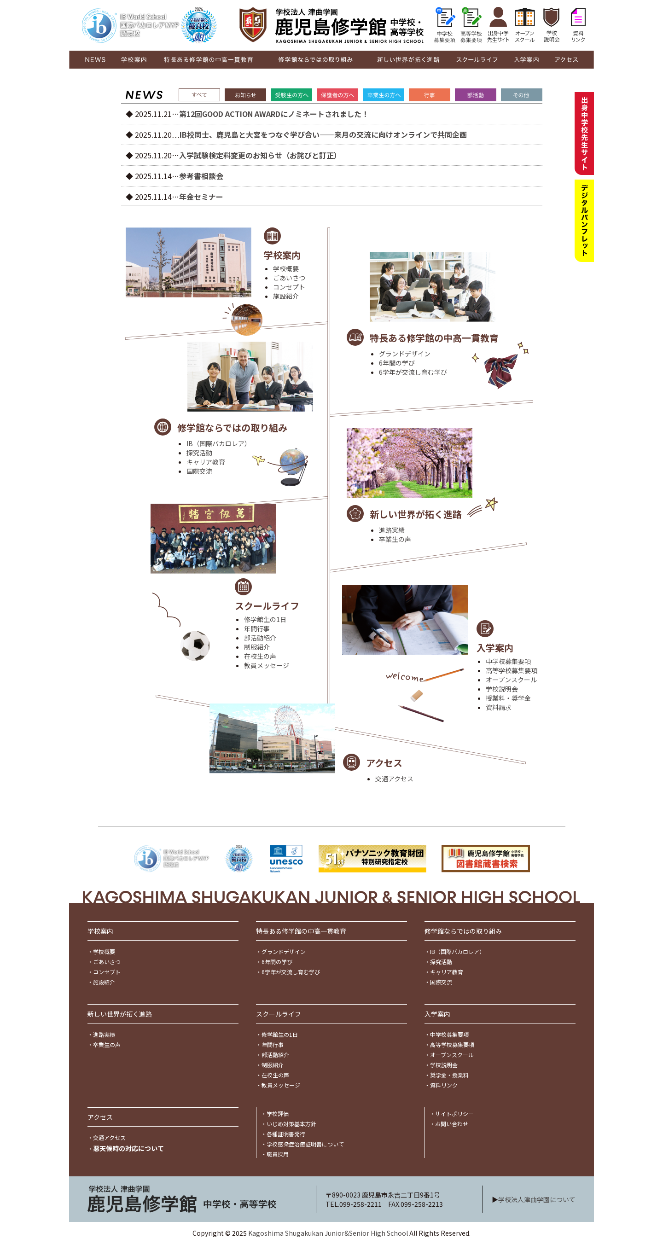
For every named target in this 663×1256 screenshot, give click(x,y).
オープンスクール (511, 679)
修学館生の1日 (265, 619)
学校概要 (286, 268)
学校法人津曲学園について (537, 1199)
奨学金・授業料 (449, 1075)
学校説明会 (502, 688)
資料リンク (444, 1085)
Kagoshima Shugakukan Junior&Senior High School (328, 1233)
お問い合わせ (451, 1124)
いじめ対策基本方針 (291, 1124)
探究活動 (199, 452)
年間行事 (257, 628)
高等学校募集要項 (511, 670)
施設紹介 (286, 296)
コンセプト (289, 286)
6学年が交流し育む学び (413, 372)
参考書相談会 (201, 175)
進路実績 (392, 530)
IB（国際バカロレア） (218, 443)
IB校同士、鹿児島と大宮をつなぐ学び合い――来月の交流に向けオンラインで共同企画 (323, 134)
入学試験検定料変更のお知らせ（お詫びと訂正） (260, 155)
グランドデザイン (404, 353)
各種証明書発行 (286, 1134)
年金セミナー (201, 196)
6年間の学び (397, 362)
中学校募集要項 (508, 661)
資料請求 (499, 707)
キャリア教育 (205, 461)
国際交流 (199, 471)
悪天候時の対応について (128, 1148)
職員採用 (278, 1154)
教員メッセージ (266, 665)
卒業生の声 (395, 539)
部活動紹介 (260, 637)
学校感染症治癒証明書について (305, 1144)
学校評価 (278, 1113)
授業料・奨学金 (508, 698)
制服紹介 (257, 646)
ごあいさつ (289, 277)
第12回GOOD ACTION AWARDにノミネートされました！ (274, 113)
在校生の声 (260, 656)
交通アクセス (394, 778)
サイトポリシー (454, 1113)
